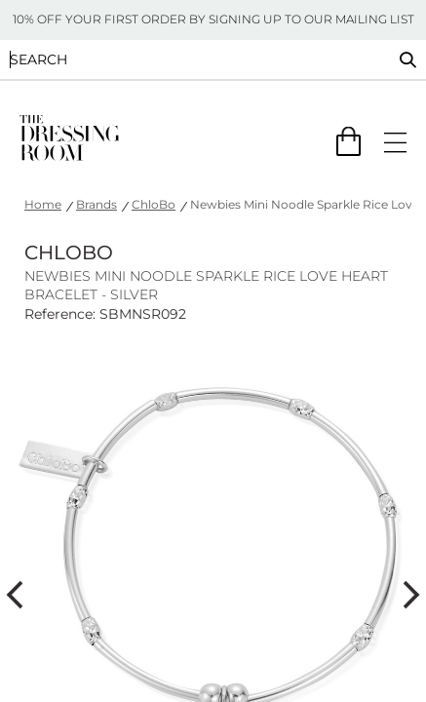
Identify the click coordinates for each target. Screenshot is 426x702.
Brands (96, 204)
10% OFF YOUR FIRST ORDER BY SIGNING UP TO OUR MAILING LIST (213, 19)
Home (42, 204)
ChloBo (153, 204)
